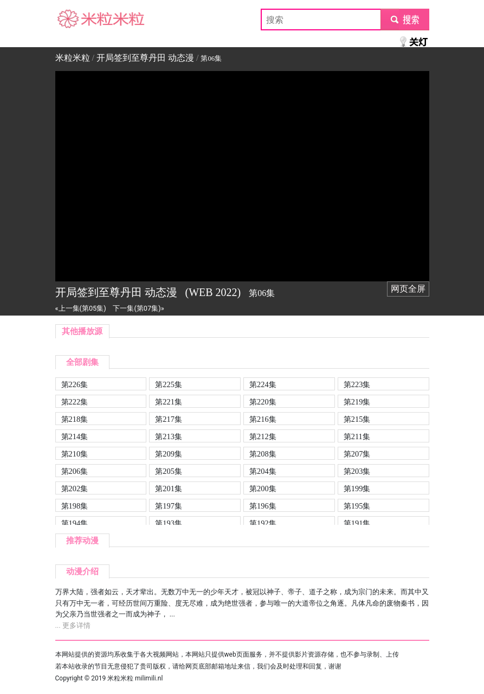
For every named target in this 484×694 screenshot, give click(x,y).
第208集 (262, 453)
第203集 (357, 471)
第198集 (74, 506)
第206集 (74, 471)
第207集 (357, 453)
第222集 (74, 401)
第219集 (357, 401)
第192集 (262, 523)
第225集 (168, 384)
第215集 (357, 419)
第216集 (262, 419)
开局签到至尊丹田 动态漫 (145, 57)
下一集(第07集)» (138, 308)
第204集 (262, 471)
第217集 (168, 419)
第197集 (168, 506)
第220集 (262, 401)
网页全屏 (408, 289)
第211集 (357, 436)
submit (404, 19)
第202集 (74, 488)
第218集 (74, 419)
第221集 (168, 401)
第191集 (357, 523)
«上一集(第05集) (80, 308)
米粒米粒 (72, 19)
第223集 (357, 384)
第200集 (262, 488)
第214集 (74, 436)
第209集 (168, 453)
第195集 (357, 506)
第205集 (168, 471)
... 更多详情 (73, 625)
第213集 (168, 436)
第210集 (74, 453)
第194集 (74, 523)
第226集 (74, 384)
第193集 (168, 523)
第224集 (262, 384)
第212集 (262, 436)
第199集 (357, 488)
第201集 (168, 488)
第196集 (262, 506)
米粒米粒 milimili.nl (135, 678)
